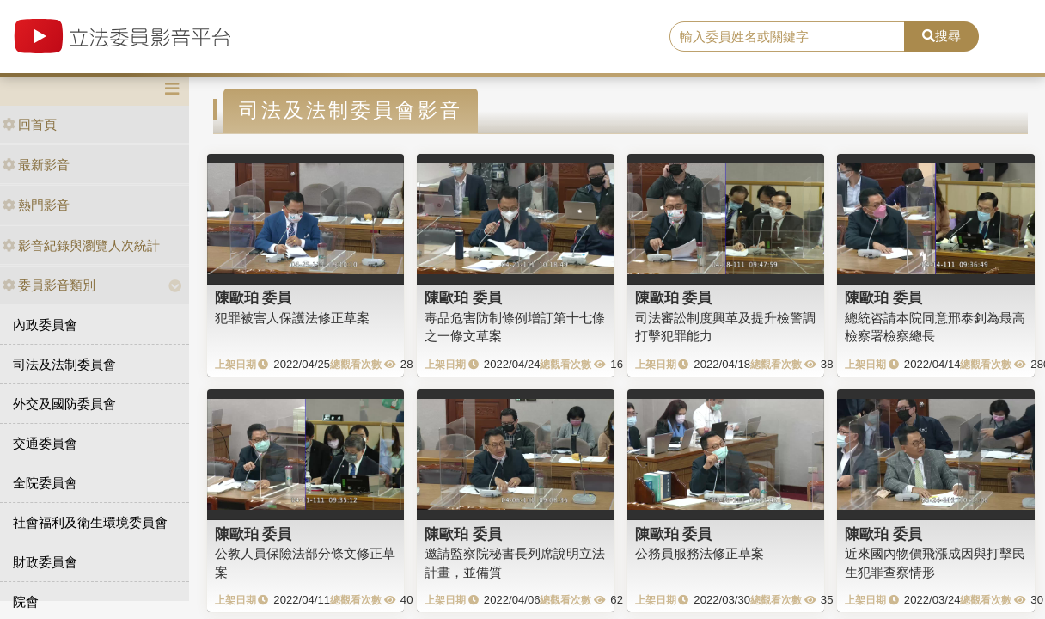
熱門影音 (36, 205)
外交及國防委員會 (64, 403)
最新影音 (36, 164)
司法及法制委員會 (64, 364)
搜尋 (941, 35)
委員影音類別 (49, 285)
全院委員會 (45, 482)
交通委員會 (45, 443)
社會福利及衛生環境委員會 (90, 522)
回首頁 (30, 124)
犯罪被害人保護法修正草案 (292, 317)
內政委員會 (45, 324)
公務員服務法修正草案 (699, 553)
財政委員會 (45, 562)
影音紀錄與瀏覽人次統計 (81, 245)
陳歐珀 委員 (253, 297)
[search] (787, 36)
